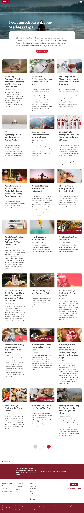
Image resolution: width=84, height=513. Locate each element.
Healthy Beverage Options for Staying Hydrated (67, 293)
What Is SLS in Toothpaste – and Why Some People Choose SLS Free (69, 136)
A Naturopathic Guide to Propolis (68, 238)
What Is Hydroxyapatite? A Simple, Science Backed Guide (13, 136)
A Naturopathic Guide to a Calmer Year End (41, 406)
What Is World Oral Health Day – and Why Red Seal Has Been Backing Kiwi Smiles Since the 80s (14, 295)
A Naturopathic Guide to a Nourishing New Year (41, 347)
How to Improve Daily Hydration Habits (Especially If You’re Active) (14, 349)
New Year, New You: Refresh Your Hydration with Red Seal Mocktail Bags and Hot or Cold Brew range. (68, 351)
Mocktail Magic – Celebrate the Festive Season (14, 408)
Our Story (5, 488)
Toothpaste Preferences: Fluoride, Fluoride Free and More (42, 80)
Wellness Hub (7, 461)
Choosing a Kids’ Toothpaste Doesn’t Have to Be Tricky (67, 188)
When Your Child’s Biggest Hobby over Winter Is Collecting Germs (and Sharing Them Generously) (13, 191)
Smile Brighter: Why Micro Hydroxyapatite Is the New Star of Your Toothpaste (69, 80)
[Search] (77, 2)
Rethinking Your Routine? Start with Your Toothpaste (40, 135)
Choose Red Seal (7, 491)
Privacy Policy (33, 495)
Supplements (20, 492)
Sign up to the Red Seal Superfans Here (53, 471)
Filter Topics (42, 51)
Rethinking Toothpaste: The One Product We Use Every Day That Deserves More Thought (14, 81)
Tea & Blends (19, 486)
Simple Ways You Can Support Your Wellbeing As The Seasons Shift (14, 241)
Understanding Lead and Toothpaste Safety (42, 291)
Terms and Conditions (34, 510)
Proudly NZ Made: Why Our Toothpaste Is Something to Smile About (69, 409)
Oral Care (18, 489)
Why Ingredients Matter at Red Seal (40, 238)
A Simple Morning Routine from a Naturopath (40, 188)
